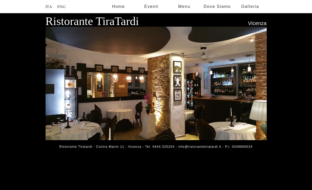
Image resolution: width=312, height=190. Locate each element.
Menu (184, 6)
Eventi (151, 6)
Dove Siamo (217, 6)
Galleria (250, 6)
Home (118, 6)
